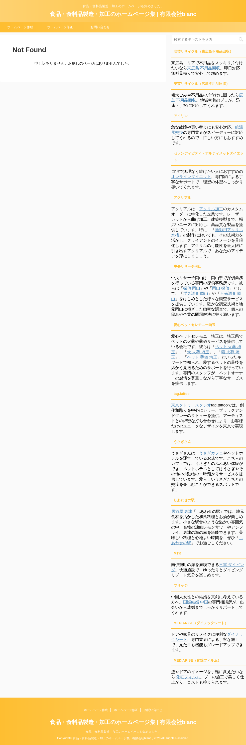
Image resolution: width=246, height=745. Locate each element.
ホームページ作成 (20, 27)
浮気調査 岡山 (195, 293)
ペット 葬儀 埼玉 (202, 357)
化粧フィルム (188, 677)
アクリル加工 (211, 209)
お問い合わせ (100, 27)
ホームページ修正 (60, 27)
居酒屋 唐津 (181, 511)
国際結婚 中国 (195, 602)
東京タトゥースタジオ (191, 405)
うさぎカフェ (211, 453)
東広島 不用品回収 (203, 68)
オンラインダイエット (191, 177)
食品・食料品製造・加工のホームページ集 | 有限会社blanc (123, 14)
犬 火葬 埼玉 (198, 352)
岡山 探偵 (220, 288)
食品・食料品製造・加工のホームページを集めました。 (123, 732)
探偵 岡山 (191, 288)
